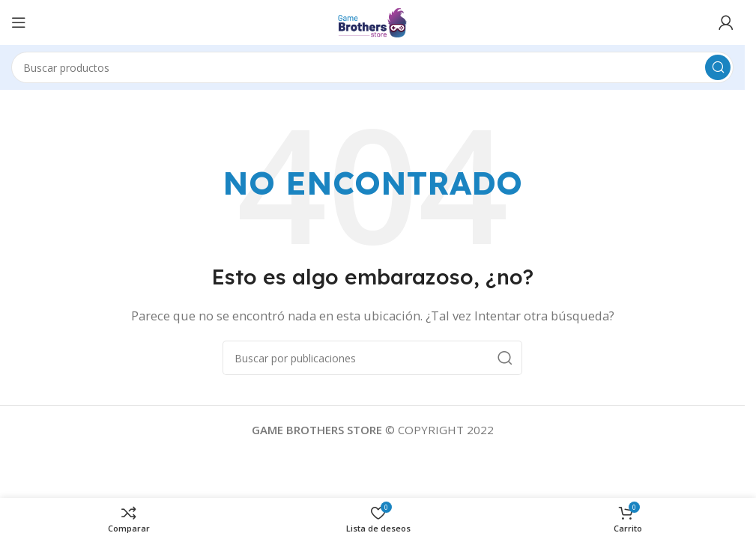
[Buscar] (372, 67)
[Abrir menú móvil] (19, 22)
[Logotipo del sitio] (372, 20)
